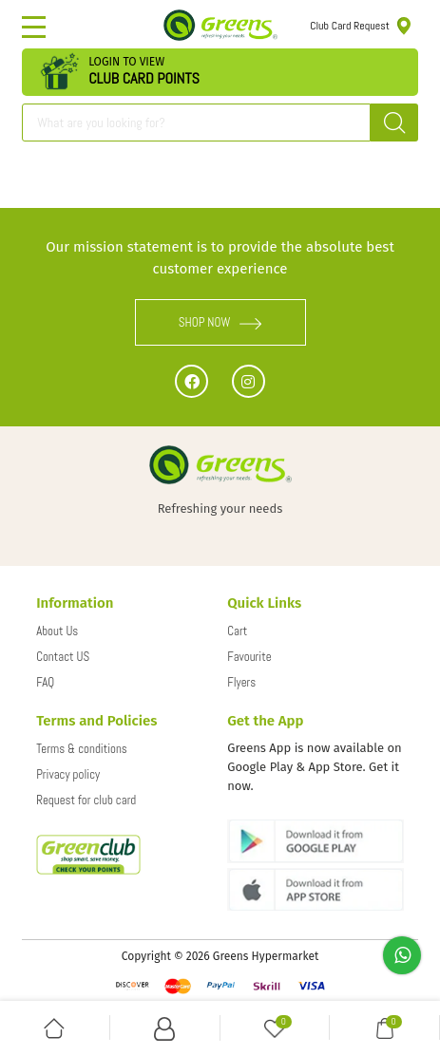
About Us (57, 631)
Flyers (241, 682)
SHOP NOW (220, 322)
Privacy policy (68, 774)
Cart (237, 631)
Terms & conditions (81, 749)
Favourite (249, 657)
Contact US (62, 657)
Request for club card (86, 800)
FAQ (45, 682)
